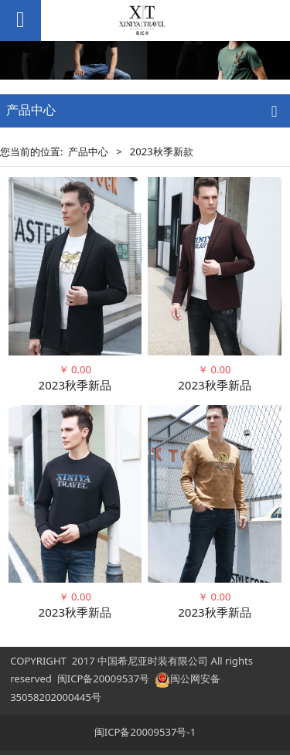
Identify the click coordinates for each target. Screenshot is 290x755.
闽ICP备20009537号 (103, 678)
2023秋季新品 (75, 385)
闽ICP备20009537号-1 (145, 732)
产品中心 (88, 151)
